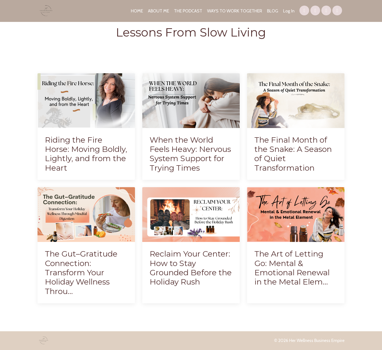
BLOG (272, 11)
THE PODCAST (188, 11)
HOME (137, 11)
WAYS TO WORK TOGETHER (234, 11)
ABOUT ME (158, 11)
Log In (289, 11)
